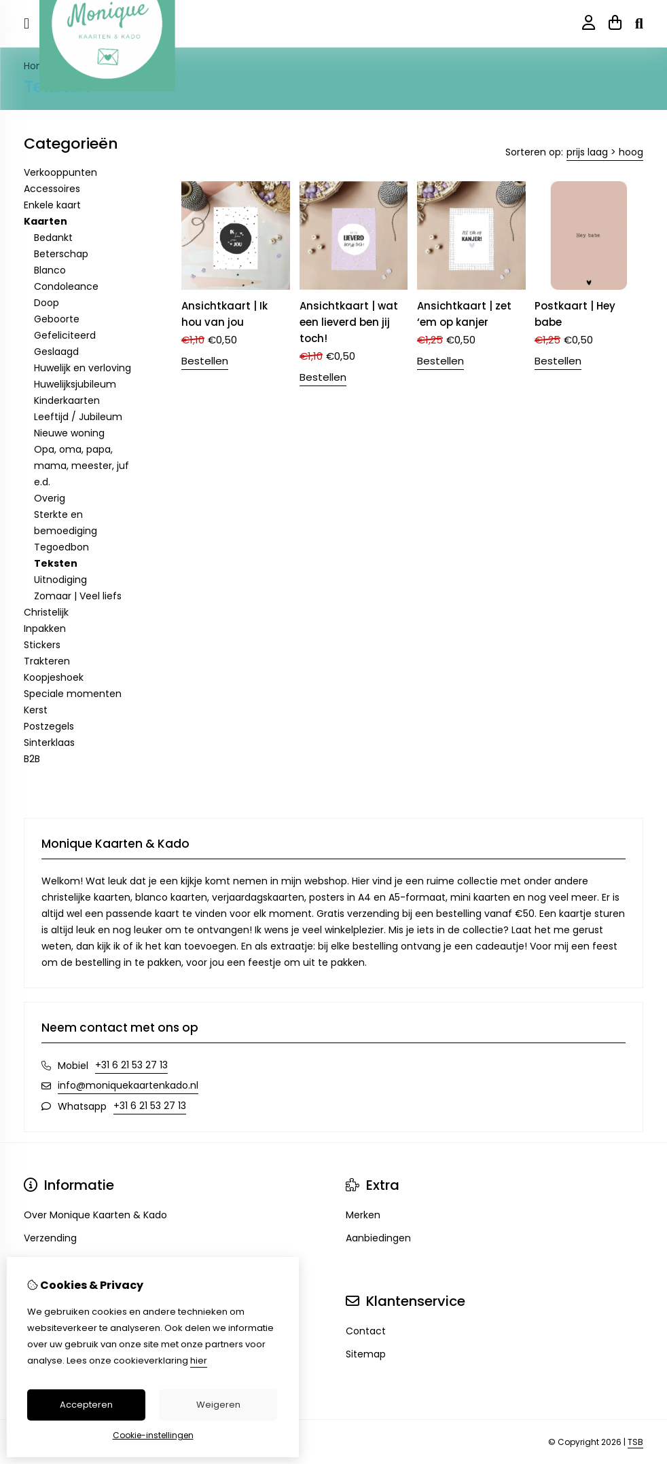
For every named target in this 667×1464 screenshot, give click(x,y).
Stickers (42, 645)
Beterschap (61, 254)
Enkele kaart (52, 205)
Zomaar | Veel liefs (78, 596)
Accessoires (52, 188)
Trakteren (47, 661)
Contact (366, 1331)
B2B (32, 759)
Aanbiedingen (378, 1238)
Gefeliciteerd (65, 335)
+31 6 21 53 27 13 (131, 1065)
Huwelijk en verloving (82, 368)
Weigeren (218, 1404)
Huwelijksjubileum (75, 384)
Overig (49, 498)
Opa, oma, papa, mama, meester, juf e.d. (81, 466)
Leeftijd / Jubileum (78, 417)
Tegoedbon (61, 547)
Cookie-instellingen (153, 1435)
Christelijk (46, 612)
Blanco (50, 270)
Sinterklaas (49, 742)
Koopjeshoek (54, 677)
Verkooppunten (60, 172)
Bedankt (53, 237)
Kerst (36, 710)
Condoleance (66, 286)
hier (198, 1360)
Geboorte (56, 319)
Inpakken (45, 628)
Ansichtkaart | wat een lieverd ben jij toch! (349, 322)
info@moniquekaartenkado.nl (128, 1085)
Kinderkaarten (67, 400)
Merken (363, 1215)
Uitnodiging (60, 579)
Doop (46, 302)
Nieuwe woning (69, 433)
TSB (635, 1442)
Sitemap (366, 1354)
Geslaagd (56, 351)
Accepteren (86, 1404)
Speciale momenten (73, 693)
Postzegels (49, 726)
